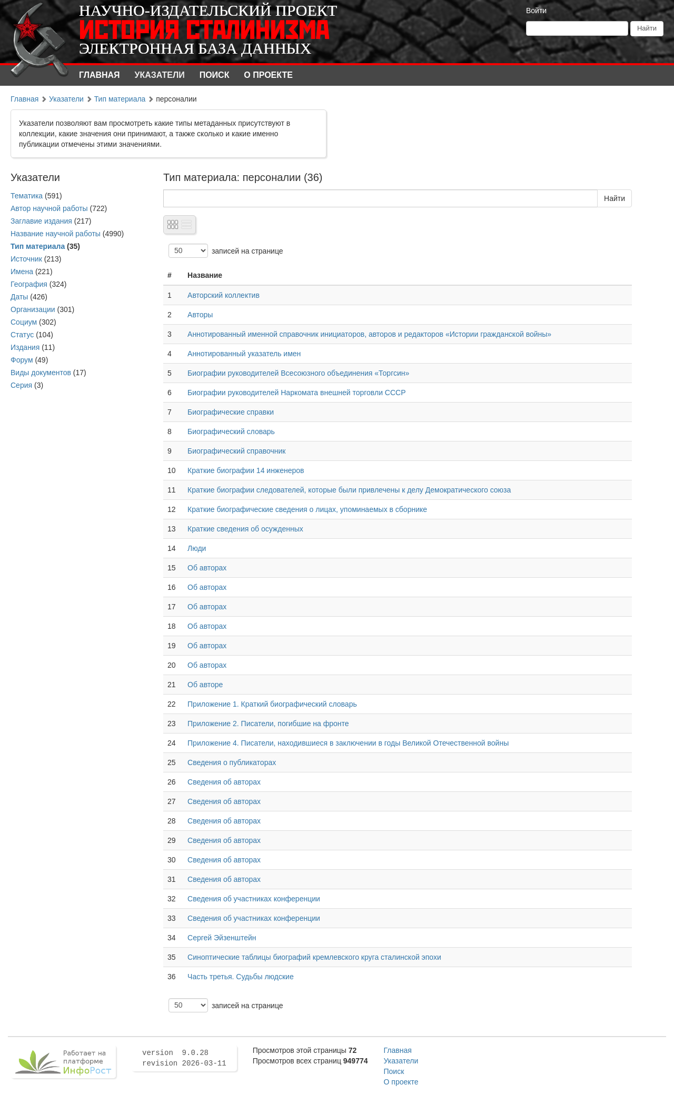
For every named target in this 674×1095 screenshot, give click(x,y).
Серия (21, 385)
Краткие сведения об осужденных (245, 529)
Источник (26, 259)
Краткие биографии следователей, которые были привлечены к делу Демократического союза (349, 490)
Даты (19, 297)
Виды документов (41, 372)
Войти (536, 10)
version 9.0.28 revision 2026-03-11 (184, 1058)
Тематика (27, 196)
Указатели (160, 75)
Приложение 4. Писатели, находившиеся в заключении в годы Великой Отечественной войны (348, 743)
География (29, 284)
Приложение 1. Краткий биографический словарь (272, 704)
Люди (196, 548)
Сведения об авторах (224, 782)
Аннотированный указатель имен (244, 353)
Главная (99, 75)
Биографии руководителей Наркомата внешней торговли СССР (296, 392)
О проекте (268, 75)
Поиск (215, 75)
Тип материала (120, 99)
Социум (24, 322)
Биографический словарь (231, 431)
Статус (22, 334)
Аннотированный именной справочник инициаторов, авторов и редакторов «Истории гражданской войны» (369, 334)
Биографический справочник (236, 451)
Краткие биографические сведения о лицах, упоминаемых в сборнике (307, 509)
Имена (22, 271)
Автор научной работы (49, 208)
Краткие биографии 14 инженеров (245, 470)
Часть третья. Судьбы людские (240, 976)
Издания (25, 347)
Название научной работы (56, 233)
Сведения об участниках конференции (253, 899)
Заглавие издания (41, 221)
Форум (22, 360)
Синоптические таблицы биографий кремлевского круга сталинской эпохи (314, 957)
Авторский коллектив (223, 295)
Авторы (200, 314)
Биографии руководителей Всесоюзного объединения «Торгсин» (298, 373)
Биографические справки (230, 412)
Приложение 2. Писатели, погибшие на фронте (268, 723)
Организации (33, 309)
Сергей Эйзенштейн (221, 937)
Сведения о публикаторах (231, 762)
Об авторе (205, 684)
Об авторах (206, 568)
